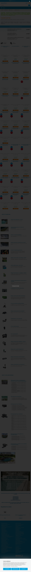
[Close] (29, 1)
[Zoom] (27, 1)
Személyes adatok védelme (6, 566)
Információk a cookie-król (14, 566)
